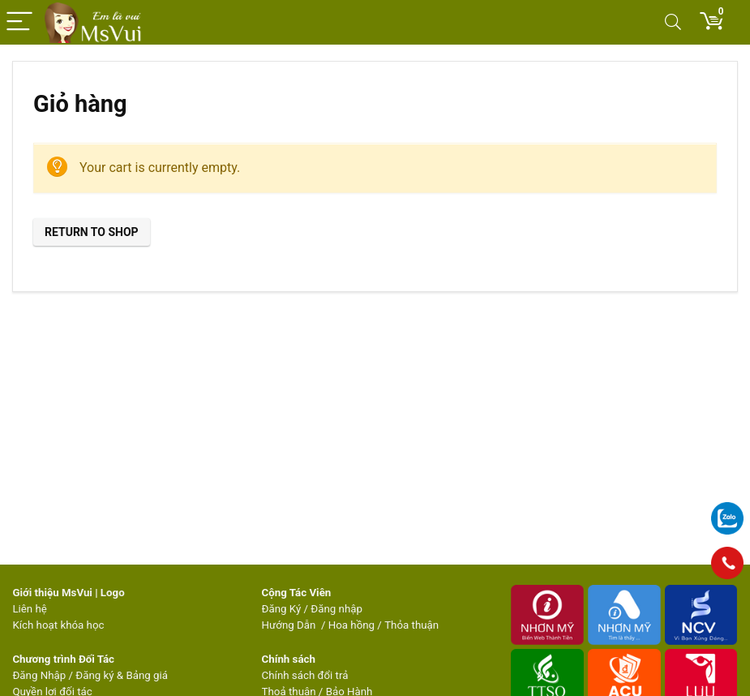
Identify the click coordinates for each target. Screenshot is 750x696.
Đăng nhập (336, 609)
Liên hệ (29, 609)
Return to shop (92, 232)
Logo (113, 592)
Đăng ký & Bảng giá (121, 675)
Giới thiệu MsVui (52, 592)
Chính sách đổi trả (305, 675)
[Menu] (19, 22)
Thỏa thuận (410, 625)
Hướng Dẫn (290, 625)
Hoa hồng (351, 625)
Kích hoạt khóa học (58, 625)
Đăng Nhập (39, 675)
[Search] (673, 22)
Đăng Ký (283, 609)
